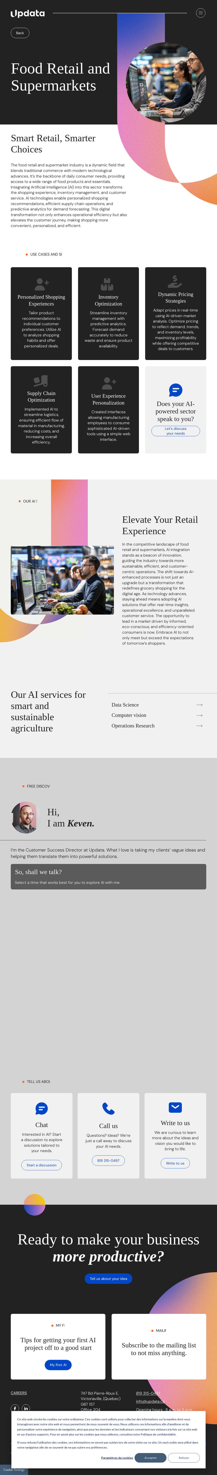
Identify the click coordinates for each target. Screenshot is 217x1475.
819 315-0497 (108, 1160)
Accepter (151, 1457)
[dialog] (108, 1439)
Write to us (175, 1163)
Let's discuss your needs (176, 431)
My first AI (58, 1365)
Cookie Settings (14, 1469)
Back (20, 33)
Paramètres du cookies (117, 1457)
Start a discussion (42, 1165)
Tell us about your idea (108, 1278)
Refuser (184, 1457)
